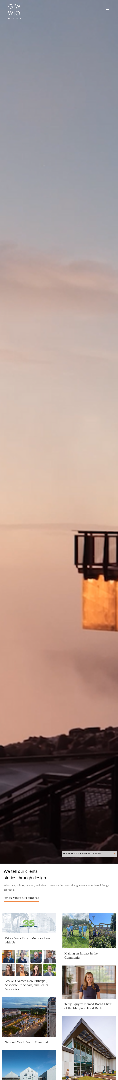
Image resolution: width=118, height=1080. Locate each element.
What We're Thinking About (89, 854)
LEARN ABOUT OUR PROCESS (21, 898)
